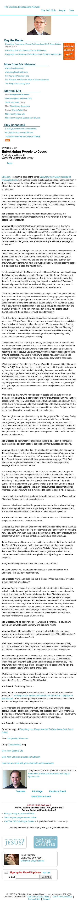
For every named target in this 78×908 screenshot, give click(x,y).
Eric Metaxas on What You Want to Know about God (27, 80)
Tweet (9, 163)
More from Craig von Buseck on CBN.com (22, 118)
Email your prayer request (32, 861)
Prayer (62, 10)
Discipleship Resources (20, 106)
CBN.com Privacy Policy (38, 897)
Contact (46, 899)
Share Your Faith (12, 102)
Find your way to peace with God (19, 813)
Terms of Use (34, 899)
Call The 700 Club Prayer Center (19, 821)
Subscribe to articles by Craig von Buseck (22, 136)
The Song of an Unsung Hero (17, 84)
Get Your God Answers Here (17, 76)
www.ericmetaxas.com (14, 68)
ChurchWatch (17, 110)
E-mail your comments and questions (20, 129)
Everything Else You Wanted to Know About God (25, 50)
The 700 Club (48, 10)
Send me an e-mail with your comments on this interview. (28, 763)
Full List (46, 873)
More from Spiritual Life (15, 114)
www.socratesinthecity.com (16, 72)
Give (71, 10)
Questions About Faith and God (18, 98)
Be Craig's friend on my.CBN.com (19, 132)
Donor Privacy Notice (62, 897)
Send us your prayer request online (20, 817)
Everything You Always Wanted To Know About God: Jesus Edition (33, 44)
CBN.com (6, 177)
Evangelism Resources (19, 94)
